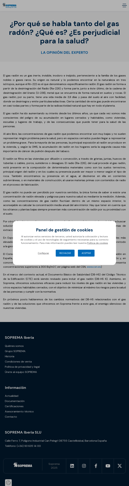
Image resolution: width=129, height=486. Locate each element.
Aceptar (86, 253)
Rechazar (65, 253)
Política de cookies (97, 243)
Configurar (43, 253)
